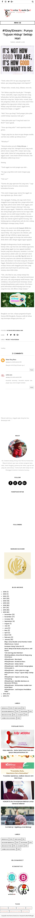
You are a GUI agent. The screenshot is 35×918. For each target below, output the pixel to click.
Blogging (24, 711)
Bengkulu (5, 708)
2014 (4, 694)
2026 (4, 592)
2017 (4, 608)
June (6, 628)
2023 (4, 594)
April (6, 633)
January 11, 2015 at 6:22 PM (13, 362)
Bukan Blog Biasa (11, 359)
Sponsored (4, 911)
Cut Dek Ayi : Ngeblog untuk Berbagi (18, 827)
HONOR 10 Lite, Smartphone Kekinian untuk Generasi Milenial (18, 803)
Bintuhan (18, 708)
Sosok (29, 908)
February (7, 637)
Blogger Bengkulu (8, 711)
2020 (4, 601)
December (8, 614)
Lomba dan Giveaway (9, 718)
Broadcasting (7, 715)
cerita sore (9, 375)
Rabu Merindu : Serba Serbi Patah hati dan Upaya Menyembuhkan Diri (18, 751)
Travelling (21, 908)
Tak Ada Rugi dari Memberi (13, 653)
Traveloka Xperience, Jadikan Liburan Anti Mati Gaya (18, 777)
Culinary (20, 715)
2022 (4, 596)
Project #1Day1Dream (12, 339)
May (5, 630)
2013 (4, 696)
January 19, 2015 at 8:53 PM (13, 377)
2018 (4, 605)
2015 (4, 612)
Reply (31, 370)
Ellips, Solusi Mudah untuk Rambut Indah (18, 642)
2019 (4, 603)
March (6, 635)
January (7, 639)
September (8, 621)
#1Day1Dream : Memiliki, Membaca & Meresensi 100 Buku (16, 682)
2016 (4, 610)
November (8, 617)
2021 (4, 598)
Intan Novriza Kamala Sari (13, 915)
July (5, 626)
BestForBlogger (30, 915)
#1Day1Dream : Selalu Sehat (13, 664)
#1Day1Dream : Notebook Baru (14, 662)
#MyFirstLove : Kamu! (11, 644)
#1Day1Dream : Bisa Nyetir (13, 659)
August (6, 624)
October (7, 619)
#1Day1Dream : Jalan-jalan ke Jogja (16, 670)
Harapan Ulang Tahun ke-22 (14, 646)
